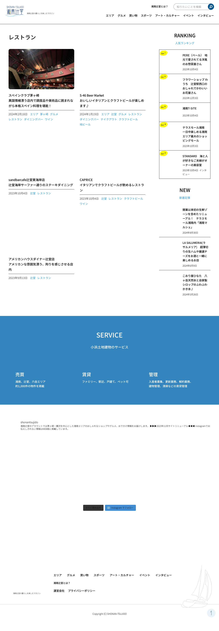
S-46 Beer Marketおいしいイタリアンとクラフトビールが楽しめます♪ (112, 100)
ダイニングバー (33, 119)
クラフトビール (128, 119)
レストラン (15, 119)
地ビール (85, 124)
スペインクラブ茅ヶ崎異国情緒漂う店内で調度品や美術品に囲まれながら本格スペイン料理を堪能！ (41, 100)
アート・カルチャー (167, 15)
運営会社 (59, 591)
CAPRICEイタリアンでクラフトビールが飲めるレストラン (112, 184)
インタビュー (205, 15)
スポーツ (146, 15)
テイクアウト (109, 119)
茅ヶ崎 (44, 114)
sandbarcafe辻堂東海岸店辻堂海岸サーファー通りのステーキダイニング (41, 182)
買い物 (133, 15)
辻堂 (114, 114)
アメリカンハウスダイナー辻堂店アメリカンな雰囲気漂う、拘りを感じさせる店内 (41, 264)
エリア (110, 15)
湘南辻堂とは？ (159, 6)
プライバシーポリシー (81, 591)
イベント (188, 15)
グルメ (122, 15)
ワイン (49, 119)
